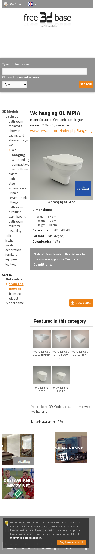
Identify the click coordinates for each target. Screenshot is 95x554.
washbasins (17, 216)
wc (11, 145)
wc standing (20, 159)
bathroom (13, 116)
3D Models (10, 111)
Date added (15, 279)
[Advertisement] (48, 46)
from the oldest (15, 296)
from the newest (16, 286)
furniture (11, 254)
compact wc (20, 164)
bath (12, 178)
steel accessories (17, 186)
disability (15, 230)
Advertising (48, 548)
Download (83, 303)
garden (10, 245)
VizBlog (16, 4)
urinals (13, 192)
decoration (13, 249)
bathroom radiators (16, 124)
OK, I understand (71, 542)
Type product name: (16, 64)
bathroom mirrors (16, 224)
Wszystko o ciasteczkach (25, 538)
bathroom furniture (16, 209)
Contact (66, 548)
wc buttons (20, 169)
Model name (15, 302)
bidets (13, 174)
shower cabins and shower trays (18, 135)
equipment (13, 259)
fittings (13, 202)
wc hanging (18, 152)
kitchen (10, 240)
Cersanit (59, 119)
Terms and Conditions (20, 548)
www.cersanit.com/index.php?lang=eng (61, 130)
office (9, 235)
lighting (10, 264)
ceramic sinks (18, 197)
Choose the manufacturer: (21, 77)
